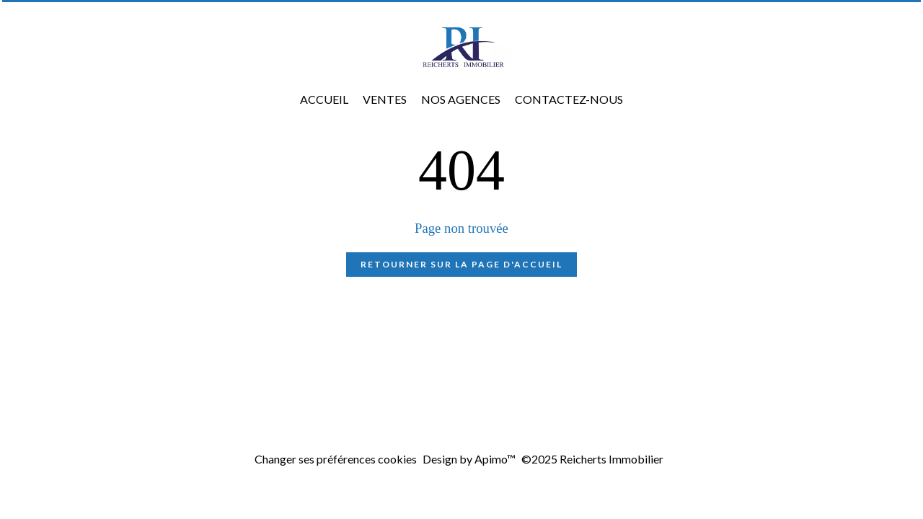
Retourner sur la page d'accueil (461, 264)
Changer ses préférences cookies (336, 459)
